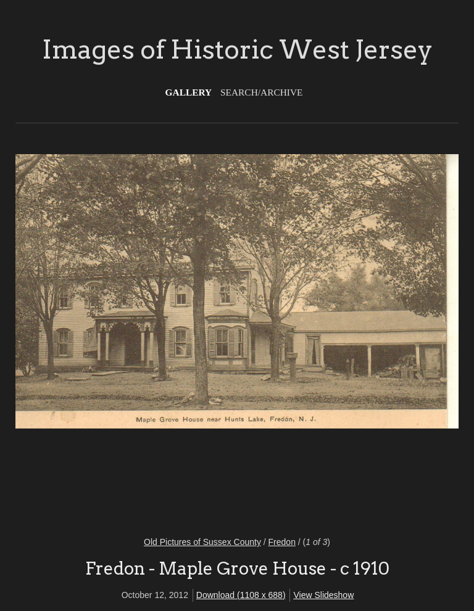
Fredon (282, 542)
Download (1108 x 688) (241, 595)
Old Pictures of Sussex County (202, 542)
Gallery (188, 92)
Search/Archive (261, 92)
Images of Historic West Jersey (237, 49)
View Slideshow (323, 595)
